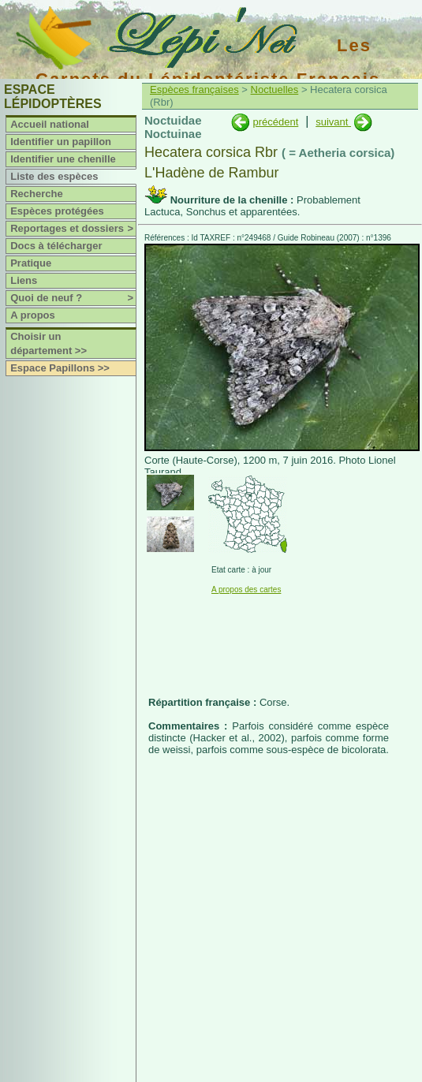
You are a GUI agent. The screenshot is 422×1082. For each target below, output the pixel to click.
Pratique (30, 263)
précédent (275, 122)
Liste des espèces (54, 176)
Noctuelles (275, 89)
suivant (333, 122)
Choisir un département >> (48, 343)
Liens (23, 280)
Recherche (36, 194)
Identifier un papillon (60, 141)
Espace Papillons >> (60, 368)
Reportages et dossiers (73, 229)
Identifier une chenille (63, 159)
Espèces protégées (57, 211)
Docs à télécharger (56, 246)
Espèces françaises (194, 89)
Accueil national (49, 124)
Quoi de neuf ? (73, 298)
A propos (32, 315)
